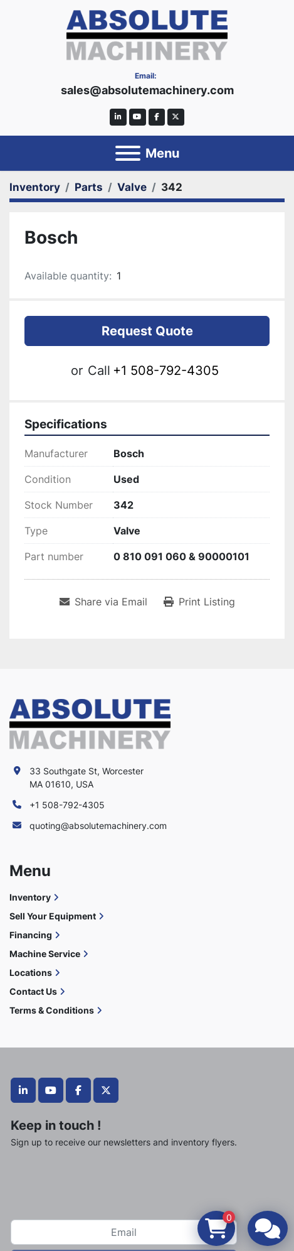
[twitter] (175, 117)
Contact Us (33, 991)
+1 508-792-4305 (166, 370)
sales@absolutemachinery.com (147, 90)
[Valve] (132, 187)
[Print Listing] (199, 602)
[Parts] (89, 187)
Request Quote (147, 330)
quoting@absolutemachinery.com (98, 825)
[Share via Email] (103, 602)
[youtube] (137, 117)
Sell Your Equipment (52, 916)
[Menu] (127, 153)
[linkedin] (118, 117)
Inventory (30, 897)
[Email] (124, 1232)
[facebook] (157, 117)
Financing (30, 934)
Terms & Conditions (51, 1010)
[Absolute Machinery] (90, 723)
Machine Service (44, 953)
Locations (30, 972)
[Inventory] (34, 187)
